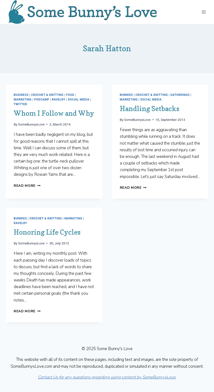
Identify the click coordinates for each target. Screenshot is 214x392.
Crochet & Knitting (47, 95)
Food (70, 95)
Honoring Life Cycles (47, 232)
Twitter (20, 104)
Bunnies (126, 95)
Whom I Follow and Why (54, 113)
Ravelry (58, 99)
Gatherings (180, 95)
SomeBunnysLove (31, 124)
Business (21, 95)
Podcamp (41, 99)
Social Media (78, 99)
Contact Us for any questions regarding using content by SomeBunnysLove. (107, 377)
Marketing (23, 99)
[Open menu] (203, 12)
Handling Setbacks (149, 108)
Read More (27, 185)
